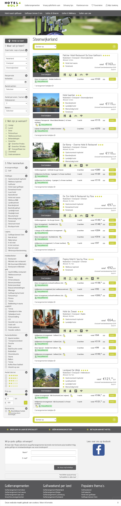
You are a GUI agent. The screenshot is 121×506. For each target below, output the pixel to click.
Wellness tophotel (15, 182)
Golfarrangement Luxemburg (54, 494)
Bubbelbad (12, 351)
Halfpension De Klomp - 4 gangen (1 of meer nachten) (53, 175)
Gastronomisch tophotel (17, 179)
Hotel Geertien (69, 95)
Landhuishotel (13, 203)
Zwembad (12, 152)
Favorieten (97, 5)
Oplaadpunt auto (14, 314)
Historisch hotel (14, 224)
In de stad (11, 242)
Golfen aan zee (85, 13)
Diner (10, 130)
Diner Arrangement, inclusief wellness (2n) (51, 284)
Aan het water (13, 248)
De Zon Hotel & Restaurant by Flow (78, 196)
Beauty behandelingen (16, 288)
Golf (9, 171)
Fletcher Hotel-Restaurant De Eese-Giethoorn (82, 55)
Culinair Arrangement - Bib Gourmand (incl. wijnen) (54, 397)
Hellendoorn (85, 373)
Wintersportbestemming (17, 250)
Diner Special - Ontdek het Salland (48, 349)
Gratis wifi (11, 324)
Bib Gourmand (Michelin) (17, 264)
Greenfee (11, 141)
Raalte (83, 314)
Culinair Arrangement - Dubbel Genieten (50, 130)
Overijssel (75, 58)
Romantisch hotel (14, 189)
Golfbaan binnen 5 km (33, 13)
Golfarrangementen (32, 5)
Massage (11, 290)
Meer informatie (46, 502)
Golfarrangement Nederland (53, 490)
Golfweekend (86, 490)
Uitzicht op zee (13, 367)
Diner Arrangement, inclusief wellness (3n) (51, 297)
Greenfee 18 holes (18, 146)
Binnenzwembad (14, 282)
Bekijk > (112, 79)
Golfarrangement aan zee (14, 494)
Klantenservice (82, 5)
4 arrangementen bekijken (45, 361)
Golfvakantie (86, 492)
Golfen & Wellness (69, 13)
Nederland (66, 58)
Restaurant (12, 259)
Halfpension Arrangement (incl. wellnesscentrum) (53, 290)
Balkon (10, 359)
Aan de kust (12, 237)
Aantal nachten (10, 86)
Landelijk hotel (13, 210)
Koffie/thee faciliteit (15, 364)
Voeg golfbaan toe (18, 149)
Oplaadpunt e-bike (15, 311)
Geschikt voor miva (15, 322)
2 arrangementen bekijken (45, 135)
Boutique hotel (13, 226)
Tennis (10, 301)
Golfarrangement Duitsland (53, 497)
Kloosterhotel (13, 216)
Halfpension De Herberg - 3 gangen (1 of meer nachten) (53, 181)
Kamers (8, 107)
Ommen (84, 147)
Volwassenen (10, 100)
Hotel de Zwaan (70, 311)
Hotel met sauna (14, 197)
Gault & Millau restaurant (17, 272)
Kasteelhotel (12, 195)
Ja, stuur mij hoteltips (65, 467)
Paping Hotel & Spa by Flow (75, 259)
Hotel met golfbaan (88, 494)
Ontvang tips (68, 5)
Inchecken (9, 78)
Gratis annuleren (14, 154)
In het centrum (13, 245)
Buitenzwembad (14, 285)
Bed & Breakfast (14, 208)
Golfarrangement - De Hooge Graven (49, 220)
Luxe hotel (12, 192)
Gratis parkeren (13, 327)
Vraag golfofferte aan (51, 5)
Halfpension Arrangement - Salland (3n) (50, 355)
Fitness (11, 298)
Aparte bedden (13, 338)
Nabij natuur (12, 240)
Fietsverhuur (13, 133)
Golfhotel (11, 184)
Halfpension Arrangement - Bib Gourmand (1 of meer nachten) (53, 404)
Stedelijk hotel (13, 213)
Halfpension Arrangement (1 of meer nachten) (52, 244)
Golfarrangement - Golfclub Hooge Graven (49, 170)
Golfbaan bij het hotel (16, 293)
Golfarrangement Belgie (52, 492)
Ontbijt (10, 125)
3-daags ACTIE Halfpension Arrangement (50, 232)
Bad (9, 346)
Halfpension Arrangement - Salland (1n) (50, 336)
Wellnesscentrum (14, 136)
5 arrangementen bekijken (45, 250)
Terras (10, 309)
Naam (25, 452)
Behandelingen (13, 138)
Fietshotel (12, 221)
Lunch (10, 128)
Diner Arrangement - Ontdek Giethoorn (48, 80)
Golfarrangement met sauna (15, 492)
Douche (11, 343)
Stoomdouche (13, 354)
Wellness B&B (13, 200)
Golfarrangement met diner (15, 490)
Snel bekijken (46, 74)
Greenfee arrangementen (14, 497)
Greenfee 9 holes (18, 144)
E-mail (24, 458)
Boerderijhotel (13, 205)
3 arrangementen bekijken (45, 187)
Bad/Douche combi (15, 349)
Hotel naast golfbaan (13, 13)
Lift (9, 319)
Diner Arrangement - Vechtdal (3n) (48, 238)
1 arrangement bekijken (44, 86)
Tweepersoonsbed (15, 341)
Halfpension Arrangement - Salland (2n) (50, 343)
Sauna (10, 277)
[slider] (6, 394)
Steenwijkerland (87, 58)
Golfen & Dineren (52, 13)
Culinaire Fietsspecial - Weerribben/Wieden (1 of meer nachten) (53, 122)
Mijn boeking (112, 5)
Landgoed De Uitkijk (71, 370)
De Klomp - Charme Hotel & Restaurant (80, 144)
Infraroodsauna (13, 280)
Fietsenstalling (13, 317)
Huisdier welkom (14, 330)
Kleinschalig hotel (14, 218)
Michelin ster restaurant (17, 261)
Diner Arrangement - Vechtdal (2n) (48, 225)
